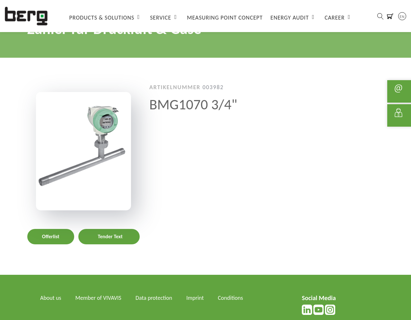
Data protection (154, 297)
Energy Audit (289, 17)
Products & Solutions (102, 17)
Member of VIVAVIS (98, 297)
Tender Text (110, 236)
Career (335, 17)
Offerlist (50, 236)
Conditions (230, 297)
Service (160, 17)
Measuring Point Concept (225, 17)
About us (50, 297)
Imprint (195, 297)
